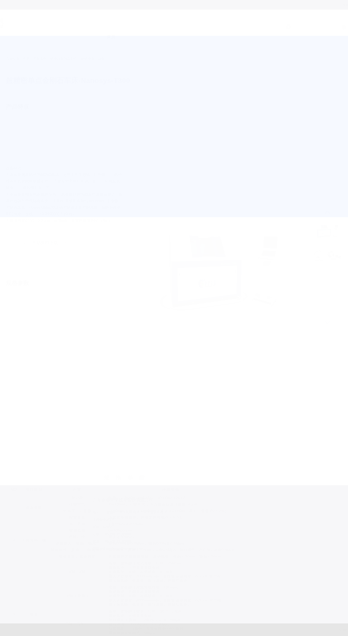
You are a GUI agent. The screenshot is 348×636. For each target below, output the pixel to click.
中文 (316, 27)
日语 (340, 27)
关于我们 (138, 28)
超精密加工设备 (93, 45)
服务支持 (202, 29)
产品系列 (170, 28)
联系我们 (266, 33)
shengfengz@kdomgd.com (104, 548)
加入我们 (234, 31)
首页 (111, 27)
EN (328, 27)
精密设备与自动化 (63, 45)
